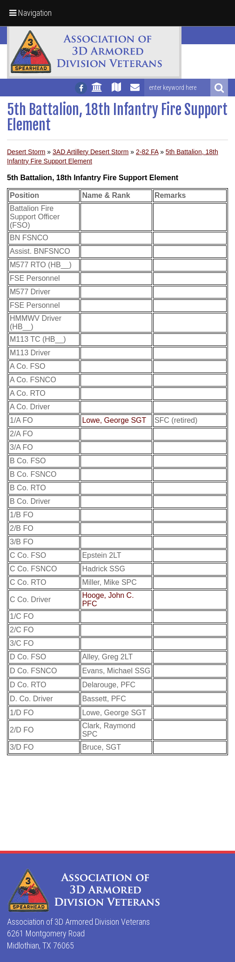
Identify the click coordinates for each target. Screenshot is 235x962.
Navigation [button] (30, 13)
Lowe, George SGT (114, 420)
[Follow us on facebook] (81, 88)
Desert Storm (26, 152)
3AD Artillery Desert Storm (90, 152)
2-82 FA (147, 152)
